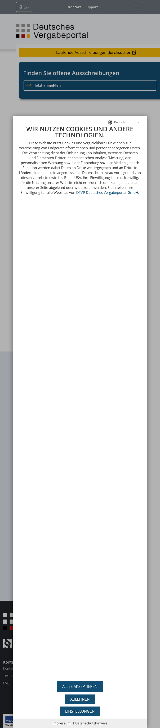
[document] (80, 401)
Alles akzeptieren (80, 686)
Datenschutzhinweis (91, 723)
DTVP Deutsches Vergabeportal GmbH (107, 192)
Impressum (62, 723)
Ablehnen (80, 699)
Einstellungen (80, 711)
